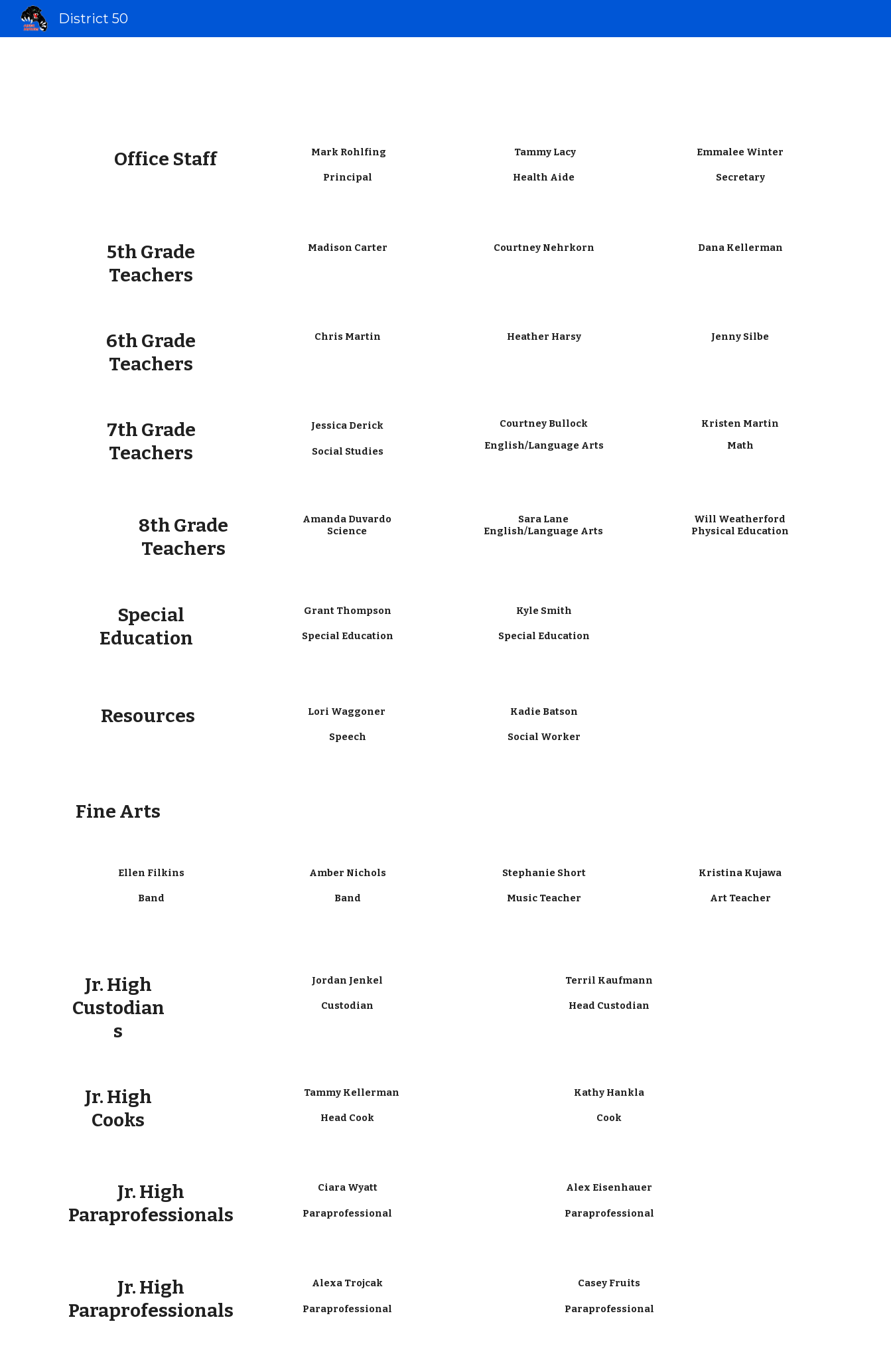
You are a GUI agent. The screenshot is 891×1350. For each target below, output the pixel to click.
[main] (150, 159)
